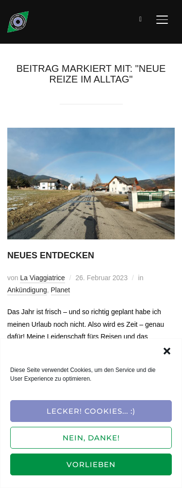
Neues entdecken (50, 255)
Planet (60, 290)
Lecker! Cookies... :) (91, 411)
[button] (167, 351)
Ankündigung (27, 290)
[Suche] (140, 18)
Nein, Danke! (91, 437)
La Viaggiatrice (42, 278)
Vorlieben (91, 464)
